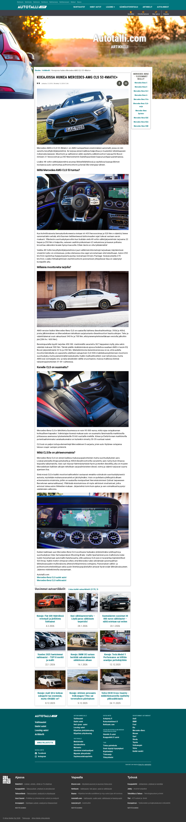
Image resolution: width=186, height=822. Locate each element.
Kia (134, 727)
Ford (134, 724)
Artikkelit (39, 734)
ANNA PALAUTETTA (45, 743)
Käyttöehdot (108, 751)
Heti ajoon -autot (80, 724)
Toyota (135, 742)
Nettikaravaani (64, 2)
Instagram (42, 756)
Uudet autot (40, 726)
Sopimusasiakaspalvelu (83, 756)
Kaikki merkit (138, 751)
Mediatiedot (78, 741)
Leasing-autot (41, 730)
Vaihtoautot (40, 722)
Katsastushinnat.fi (110, 721)
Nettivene (36, 2)
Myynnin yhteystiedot (82, 753)
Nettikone (44, 2)
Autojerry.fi (107, 718)
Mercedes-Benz (139, 730)
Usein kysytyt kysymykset (113, 748)
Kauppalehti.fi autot (111, 737)
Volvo (135, 748)
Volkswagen (137, 745)
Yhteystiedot (108, 757)
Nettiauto (20, 2)
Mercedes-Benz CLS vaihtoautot (51, 580)
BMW (135, 721)
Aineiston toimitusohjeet (83, 750)
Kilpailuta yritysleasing (83, 733)
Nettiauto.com (108, 724)
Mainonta (77, 747)
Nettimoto (28, 2)
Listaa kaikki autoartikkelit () (83, 589)
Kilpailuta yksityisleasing (84, 730)
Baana (79, 2)
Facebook (42, 753)
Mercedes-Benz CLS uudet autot (52, 577)
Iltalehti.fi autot (109, 734)
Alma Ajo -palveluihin (144, 764)
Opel (134, 736)
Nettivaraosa (53, 2)
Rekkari (73, 2)
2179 (93, 589)
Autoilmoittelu (79, 744)
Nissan (135, 733)
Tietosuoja (107, 754)
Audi (134, 718)
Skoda (135, 739)
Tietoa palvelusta (110, 745)
